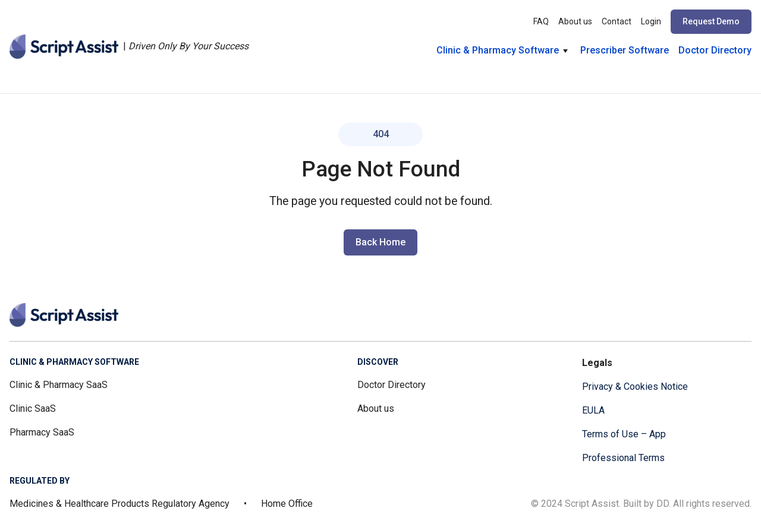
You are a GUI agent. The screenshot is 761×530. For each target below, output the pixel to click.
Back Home (380, 242)
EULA (593, 410)
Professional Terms (623, 457)
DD (662, 503)
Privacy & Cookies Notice (635, 386)
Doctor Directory (714, 50)
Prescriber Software (624, 50)
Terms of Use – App (624, 434)
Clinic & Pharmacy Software (497, 50)
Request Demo (711, 21)
